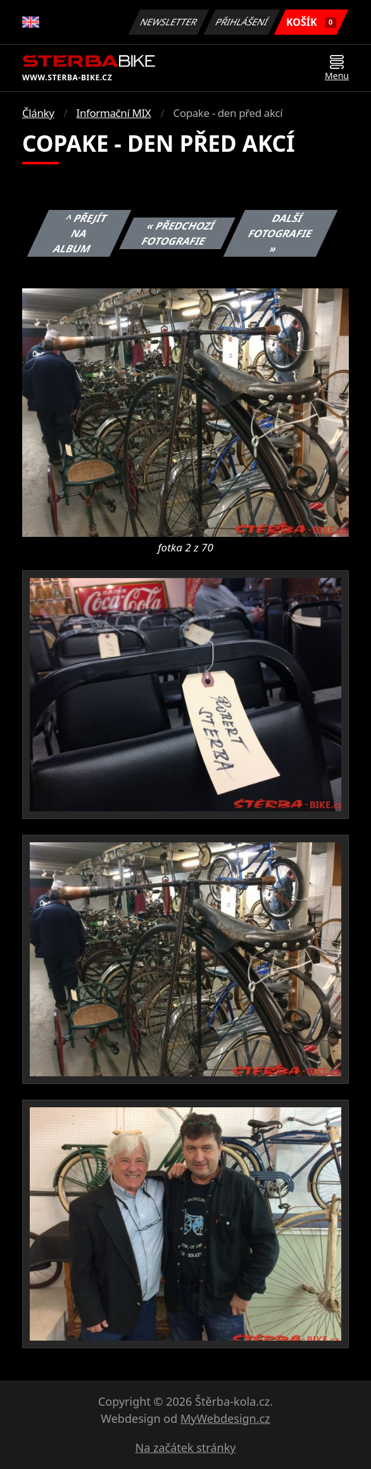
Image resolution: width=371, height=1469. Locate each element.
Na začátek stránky (185, 1447)
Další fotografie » (280, 233)
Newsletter (168, 22)
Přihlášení (241, 22)
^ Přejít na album (80, 233)
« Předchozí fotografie (178, 233)
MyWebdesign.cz (225, 1418)
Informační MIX (114, 113)
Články (38, 113)
